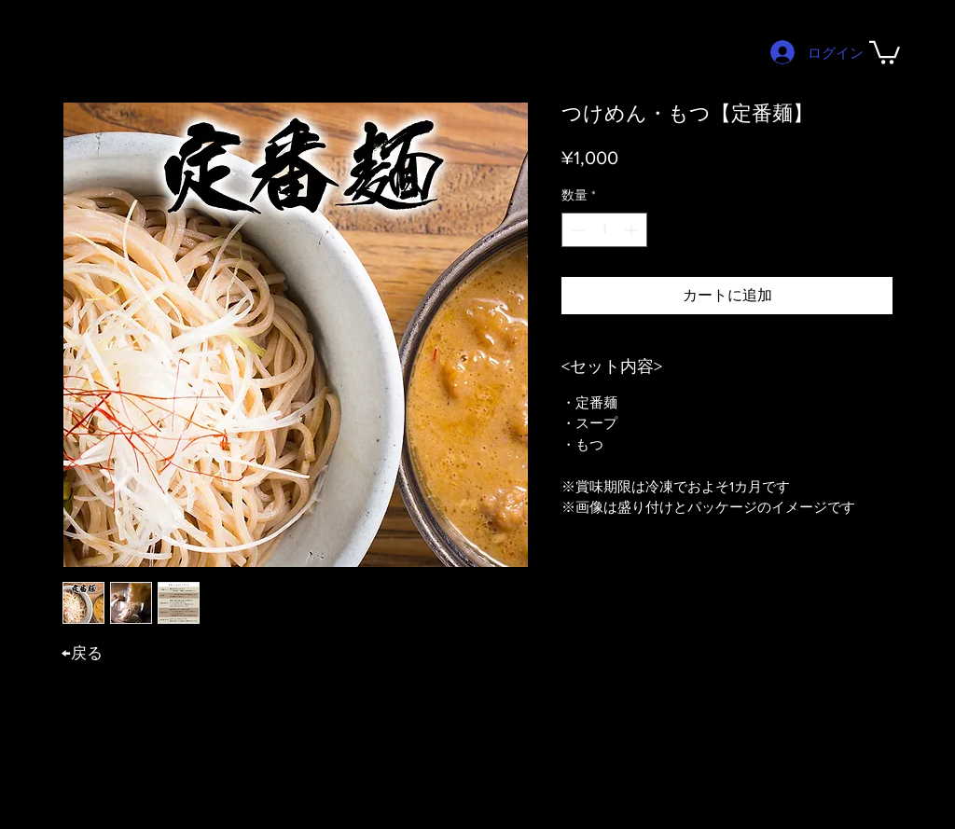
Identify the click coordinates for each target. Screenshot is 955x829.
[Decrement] (576, 230)
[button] (884, 51)
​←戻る (82, 652)
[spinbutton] (604, 230)
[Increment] (632, 230)
